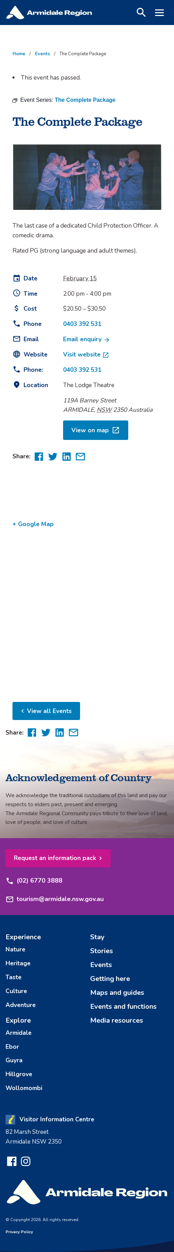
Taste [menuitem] (13, 977)
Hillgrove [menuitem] (19, 1074)
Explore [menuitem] (18, 1020)
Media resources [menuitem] (116, 1020)
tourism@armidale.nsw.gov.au (55, 899)
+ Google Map (33, 524)
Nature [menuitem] (15, 949)
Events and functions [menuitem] (123, 1006)
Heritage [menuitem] (18, 963)
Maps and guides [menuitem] (117, 992)
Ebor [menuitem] (12, 1046)
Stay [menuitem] (97, 937)
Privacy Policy (19, 1232)
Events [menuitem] (101, 964)
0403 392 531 (82, 324)
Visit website (86, 354)
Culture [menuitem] (16, 991)
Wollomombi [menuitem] (24, 1088)
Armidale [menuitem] (19, 1033)
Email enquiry (86, 339)
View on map (95, 430)
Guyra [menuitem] (14, 1060)
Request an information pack (55, 858)
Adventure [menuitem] (21, 1005)
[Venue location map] (87, 612)
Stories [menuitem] (101, 951)
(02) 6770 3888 (34, 880)
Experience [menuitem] (23, 937)
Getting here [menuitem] (110, 978)
